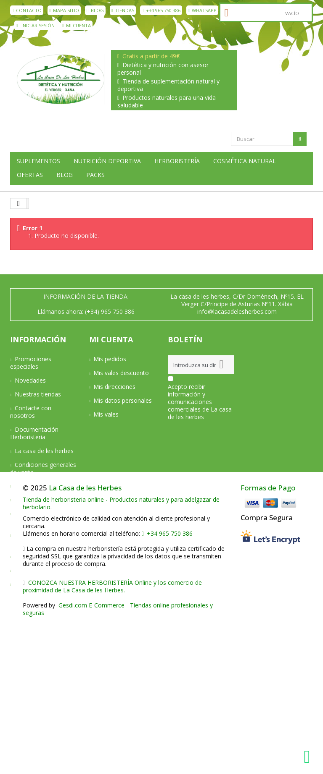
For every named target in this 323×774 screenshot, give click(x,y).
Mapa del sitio (34, 584)
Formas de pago (37, 500)
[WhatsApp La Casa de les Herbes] (309, 757)
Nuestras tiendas (38, 394)
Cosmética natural (244, 161)
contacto (27, 10)
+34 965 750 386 (161, 10)
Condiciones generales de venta (43, 468)
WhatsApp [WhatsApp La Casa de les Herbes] (202, 10)
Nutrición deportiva (107, 161)
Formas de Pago (268, 641)
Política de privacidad (43, 556)
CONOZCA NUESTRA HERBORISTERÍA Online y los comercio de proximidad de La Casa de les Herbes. (112, 740)
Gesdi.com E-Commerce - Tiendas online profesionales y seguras (118, 762)
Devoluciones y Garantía (33, 517)
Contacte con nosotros (30, 412)
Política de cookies (40, 570)
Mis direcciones (114, 387)
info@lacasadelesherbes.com (237, 311)
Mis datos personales (122, 400)
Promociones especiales (30, 362)
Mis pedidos (109, 359)
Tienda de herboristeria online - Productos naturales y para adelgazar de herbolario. (121, 657)
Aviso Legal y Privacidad (30, 539)
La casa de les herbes (44, 451)
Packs (95, 175)
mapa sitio (64, 10)
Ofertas (30, 175)
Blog (95, 10)
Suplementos (38, 161)
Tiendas (123, 10)
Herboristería (177, 161)
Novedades (30, 380)
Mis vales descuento (121, 373)
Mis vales (106, 414)
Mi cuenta (76, 25)
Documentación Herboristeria (34, 433)
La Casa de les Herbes (85, 641)
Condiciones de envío (44, 486)
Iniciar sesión (35, 25)
